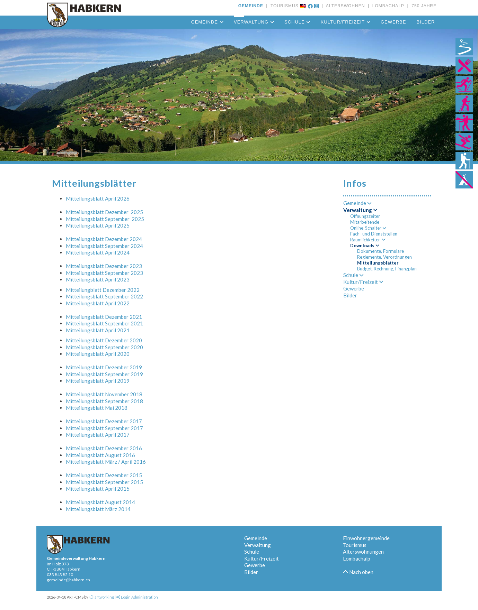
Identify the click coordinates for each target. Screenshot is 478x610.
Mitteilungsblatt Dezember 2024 (104, 239)
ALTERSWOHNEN (344, 5)
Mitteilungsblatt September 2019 (104, 374)
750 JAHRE (422, 5)
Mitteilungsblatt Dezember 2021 (104, 317)
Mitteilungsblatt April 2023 (98, 279)
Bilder (425, 22)
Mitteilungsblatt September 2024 (104, 246)
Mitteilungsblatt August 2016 (100, 455)
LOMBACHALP (386, 5)
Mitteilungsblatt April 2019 (98, 381)
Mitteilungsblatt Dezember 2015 (104, 475)
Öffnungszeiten (365, 216)
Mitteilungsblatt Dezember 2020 (104, 340)
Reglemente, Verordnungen (384, 257)
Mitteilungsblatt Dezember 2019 (104, 367)
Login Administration (137, 597)
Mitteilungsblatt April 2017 (98, 435)
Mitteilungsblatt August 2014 (100, 502)
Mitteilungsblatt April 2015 (98, 489)
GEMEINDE (250, 5)
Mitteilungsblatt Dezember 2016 (104, 448)
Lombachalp (356, 558)
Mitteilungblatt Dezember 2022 (103, 290)
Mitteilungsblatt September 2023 (104, 273)
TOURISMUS (283, 5)
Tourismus (354, 545)
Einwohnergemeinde (366, 538)
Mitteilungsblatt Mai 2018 (96, 408)
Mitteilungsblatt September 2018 (104, 401)
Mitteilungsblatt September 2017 (104, 428)
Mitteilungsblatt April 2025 (98, 225)
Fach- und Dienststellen (373, 234)
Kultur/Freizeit (345, 22)
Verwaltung (254, 22)
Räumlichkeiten (368, 239)
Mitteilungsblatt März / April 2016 (106, 462)
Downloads (364, 245)
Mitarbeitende (364, 222)
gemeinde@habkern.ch (68, 579)
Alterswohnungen (363, 551)
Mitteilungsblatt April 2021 (98, 330)
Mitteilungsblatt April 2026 (98, 198)
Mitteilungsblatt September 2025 (105, 219)
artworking (101, 597)
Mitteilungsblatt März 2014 (98, 509)
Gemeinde (207, 22)
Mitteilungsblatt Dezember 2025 (104, 212)
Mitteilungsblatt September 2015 (104, 482)
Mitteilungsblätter (378, 263)
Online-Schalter (368, 228)
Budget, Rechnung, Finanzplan (387, 268)
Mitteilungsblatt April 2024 (98, 252)
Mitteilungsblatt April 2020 (98, 354)
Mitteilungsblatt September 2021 (104, 323)
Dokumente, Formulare (380, 251)
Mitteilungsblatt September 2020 (104, 347)
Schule (297, 22)
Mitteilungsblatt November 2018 (104, 394)
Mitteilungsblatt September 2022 (104, 296)
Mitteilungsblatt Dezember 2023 (104, 266)
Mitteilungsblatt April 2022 (98, 303)
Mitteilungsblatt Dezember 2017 (104, 421)
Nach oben (358, 572)
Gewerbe (393, 22)
